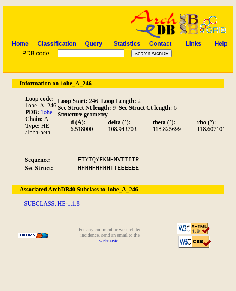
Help (221, 43)
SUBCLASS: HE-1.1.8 (52, 203)
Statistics (127, 43)
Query (93, 43)
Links (193, 43)
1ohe (46, 112)
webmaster (109, 240)
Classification (57, 43)
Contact (160, 43)
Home (20, 43)
